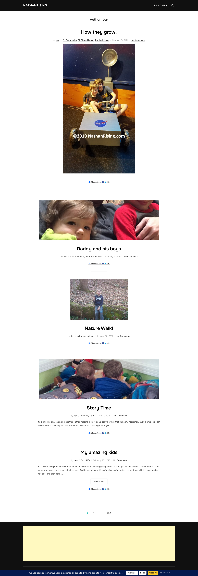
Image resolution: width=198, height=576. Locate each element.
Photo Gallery (160, 5)
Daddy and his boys (99, 248)
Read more (100, 481)
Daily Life (85, 460)
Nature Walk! (99, 328)
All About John (70, 40)
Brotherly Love (102, 40)
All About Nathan (86, 40)
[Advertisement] (99, 543)
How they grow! (99, 31)
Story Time (99, 407)
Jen (57, 40)
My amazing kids (99, 452)
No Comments (138, 40)
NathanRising (35, 5)
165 (109, 513)
